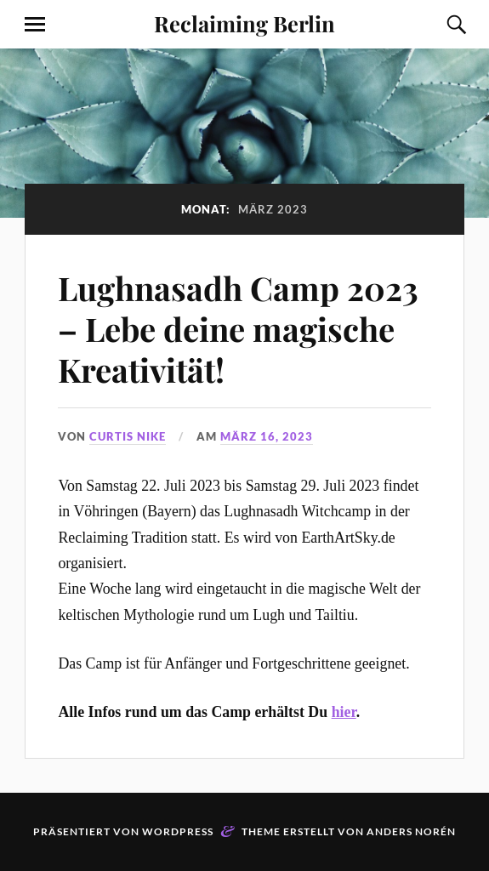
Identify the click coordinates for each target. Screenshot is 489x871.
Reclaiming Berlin (244, 23)
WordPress (177, 831)
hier (344, 711)
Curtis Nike (127, 436)
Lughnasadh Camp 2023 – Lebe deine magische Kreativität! (238, 328)
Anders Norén (411, 831)
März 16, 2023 (266, 436)
